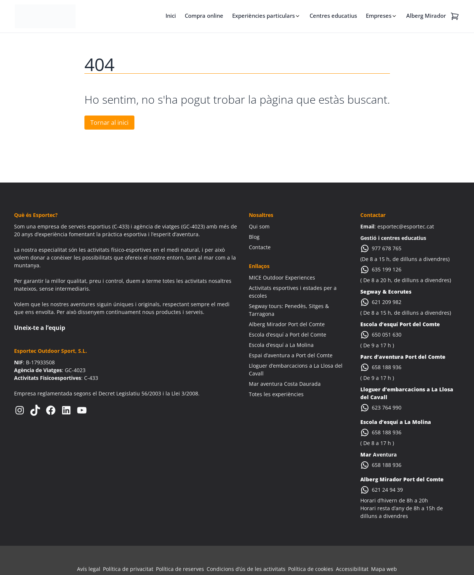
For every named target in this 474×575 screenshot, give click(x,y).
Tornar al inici (109, 122)
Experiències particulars (263, 15)
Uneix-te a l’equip (39, 328)
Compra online (204, 15)
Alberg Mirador (426, 15)
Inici (171, 15)
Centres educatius (333, 15)
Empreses (378, 15)
